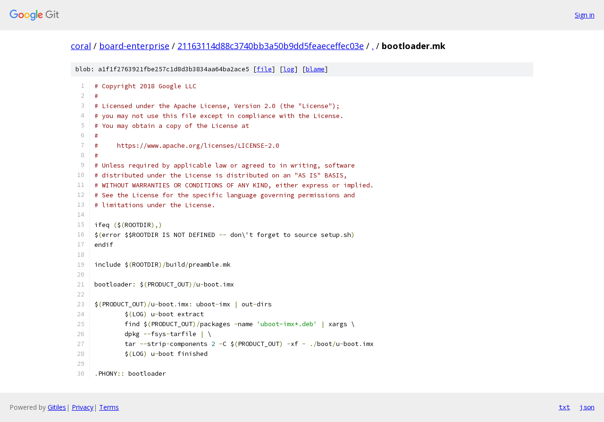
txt (564, 407)
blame (315, 69)
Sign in (585, 14)
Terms (109, 407)
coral (81, 45)
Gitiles (57, 407)
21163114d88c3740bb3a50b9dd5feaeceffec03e (270, 45)
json (587, 407)
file (264, 69)
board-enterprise (134, 45)
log (288, 69)
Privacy (82, 407)
